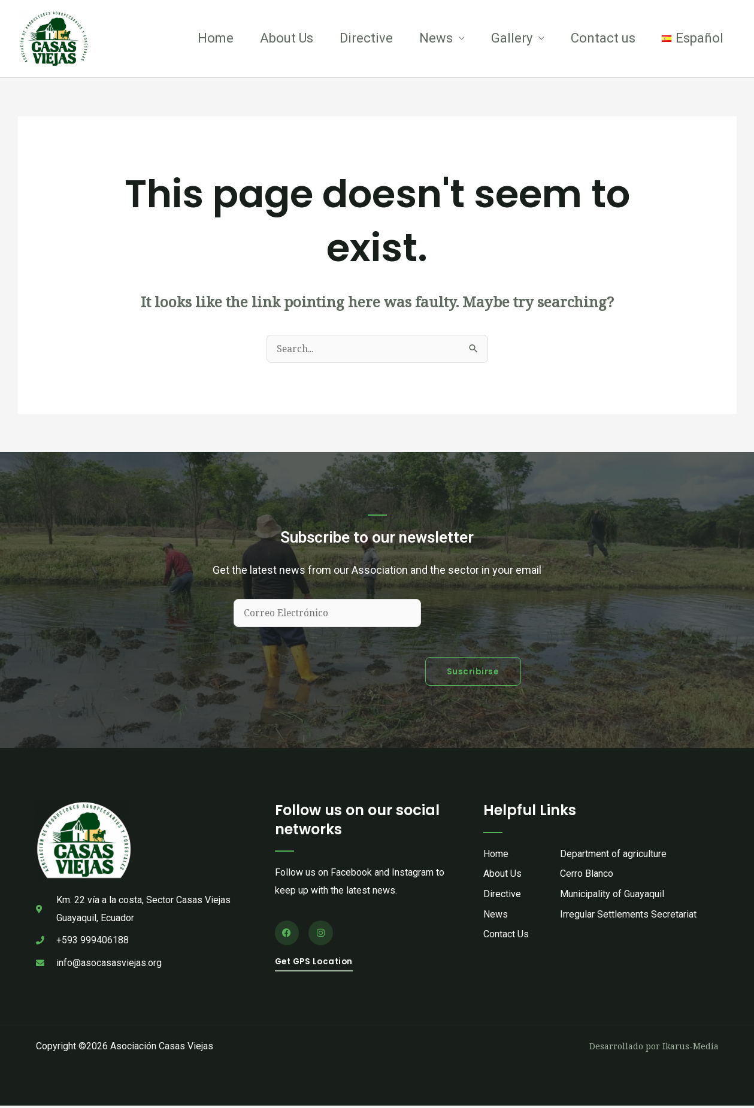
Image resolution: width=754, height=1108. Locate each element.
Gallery (511, 38)
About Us (286, 38)
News (436, 38)
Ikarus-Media (690, 1047)
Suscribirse (473, 674)
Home (216, 38)
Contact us (603, 38)
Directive (366, 38)
